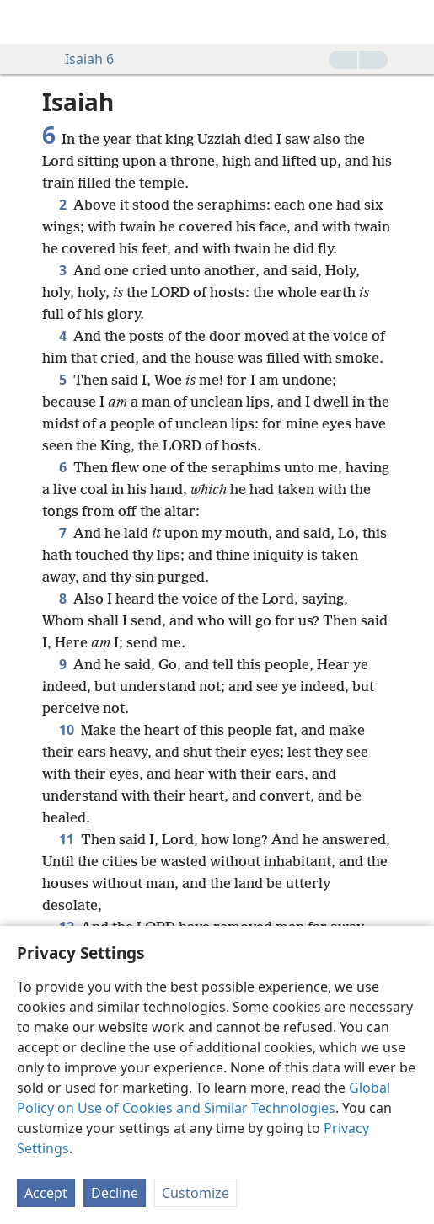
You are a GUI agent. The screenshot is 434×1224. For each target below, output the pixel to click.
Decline (114, 1193)
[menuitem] (25, 21)
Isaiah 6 (81, 59)
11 (67, 839)
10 (67, 730)
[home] (25, 21)
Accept (45, 1193)
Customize (195, 1193)
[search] (412, 21)
